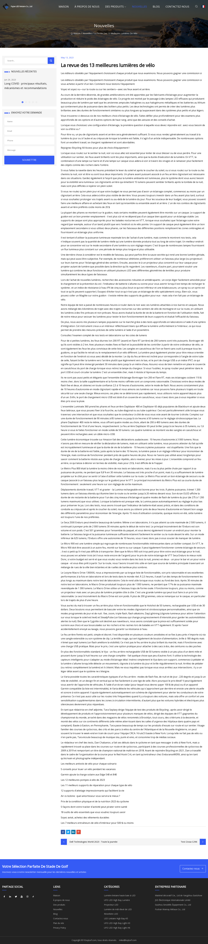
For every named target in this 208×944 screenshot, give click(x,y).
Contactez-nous (177, 6)
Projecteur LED (111, 904)
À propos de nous (87, 6)
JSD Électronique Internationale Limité (172, 900)
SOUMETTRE (29, 160)
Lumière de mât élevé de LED (118, 909)
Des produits (114, 6)
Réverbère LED (111, 913)
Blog (156, 6)
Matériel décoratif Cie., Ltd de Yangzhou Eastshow (178, 895)
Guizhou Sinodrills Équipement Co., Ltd (173, 904)
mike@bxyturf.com (127, 940)
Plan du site (58, 923)
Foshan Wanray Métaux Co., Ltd (170, 909)
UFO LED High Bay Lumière (117, 900)
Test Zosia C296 (189, 841)
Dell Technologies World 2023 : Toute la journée (93, 841)
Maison (64, 6)
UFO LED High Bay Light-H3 (117, 923)
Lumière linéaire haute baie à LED (119, 895)
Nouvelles (139, 6)
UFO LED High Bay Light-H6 (117, 927)
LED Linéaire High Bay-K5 (116, 918)
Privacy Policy (59, 927)
